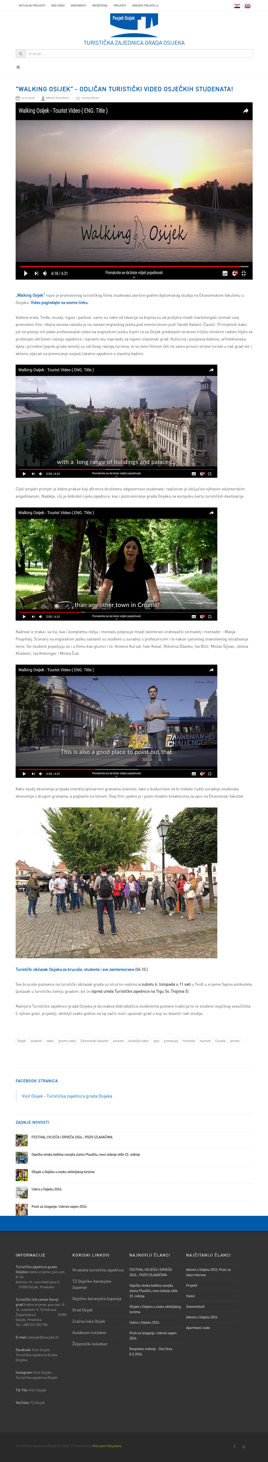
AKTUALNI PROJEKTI (32, 5)
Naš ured (58, 5)
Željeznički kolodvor (90, 1343)
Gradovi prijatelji (145, 5)
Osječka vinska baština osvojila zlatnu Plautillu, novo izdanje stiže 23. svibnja (86, 1154)
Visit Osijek (38, 1390)
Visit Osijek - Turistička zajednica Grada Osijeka (36, 1354)
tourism (205, 1041)
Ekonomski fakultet (94, 1041)
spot (156, 1041)
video (50, 1041)
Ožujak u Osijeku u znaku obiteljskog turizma (63, 1172)
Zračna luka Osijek (88, 1321)
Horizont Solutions (107, 1445)
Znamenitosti (195, 1306)
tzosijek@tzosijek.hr (43, 1337)
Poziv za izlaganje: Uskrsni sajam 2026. (59, 1206)
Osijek (21, 1041)
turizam (118, 1041)
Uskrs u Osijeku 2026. (47, 1189)
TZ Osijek (37, 1402)
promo (235, 1041)
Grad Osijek (82, 1309)
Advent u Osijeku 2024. (202, 1317)
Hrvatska (189, 1041)
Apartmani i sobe (198, 1327)
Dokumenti (78, 5)
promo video (67, 1041)
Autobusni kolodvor (89, 1332)
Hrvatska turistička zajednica (98, 1269)
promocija (171, 1041)
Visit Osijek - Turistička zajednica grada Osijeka (67, 1096)
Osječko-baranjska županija (96, 1298)
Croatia (220, 1041)
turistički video (138, 1041)
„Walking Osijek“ (30, 295)
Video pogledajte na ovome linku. (59, 302)
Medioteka (99, 5)
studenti (36, 1041)
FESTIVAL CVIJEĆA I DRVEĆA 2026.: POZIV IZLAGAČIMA (72, 1137)
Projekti (119, 5)
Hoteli (190, 1296)
